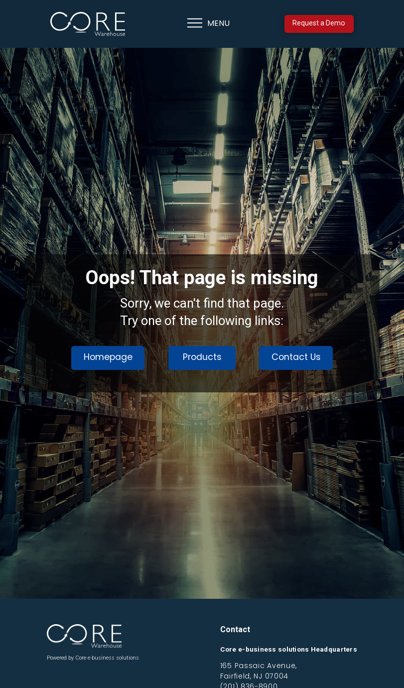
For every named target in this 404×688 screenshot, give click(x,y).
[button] (208, 24)
